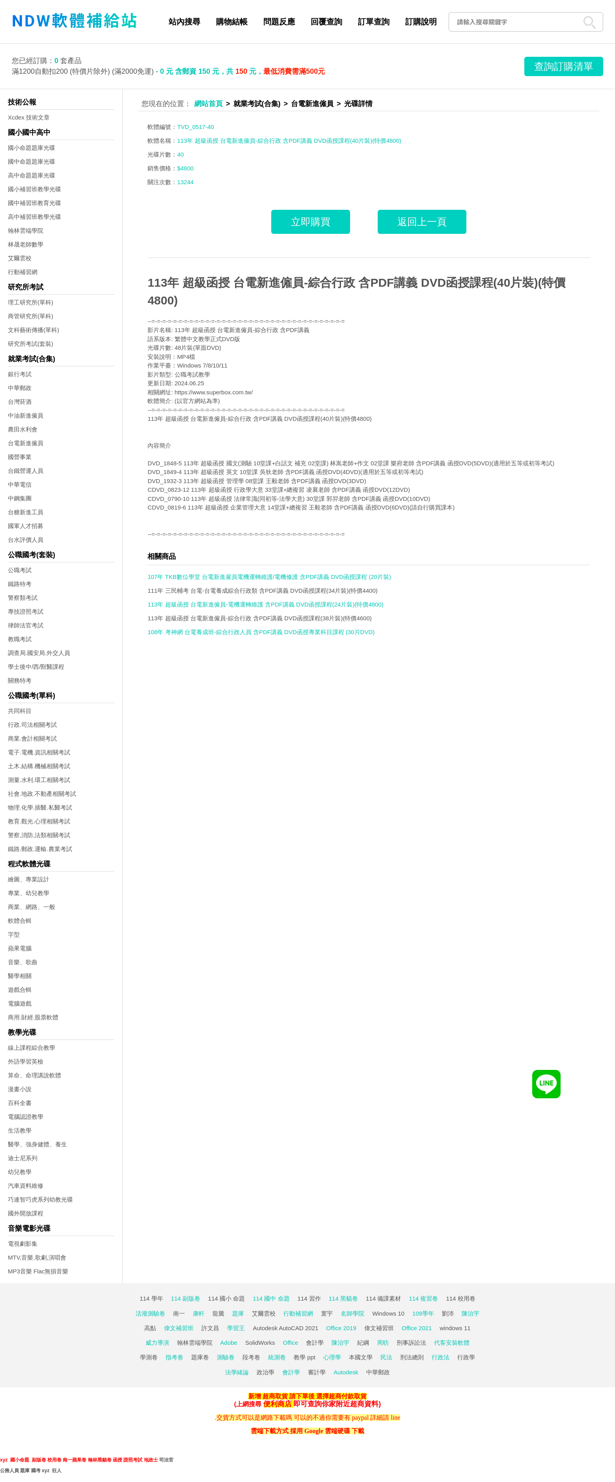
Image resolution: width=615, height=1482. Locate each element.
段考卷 (251, 1357)
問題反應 (279, 21)
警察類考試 (22, 597)
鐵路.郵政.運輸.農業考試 (40, 849)
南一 (179, 1313)
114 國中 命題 (271, 1298)
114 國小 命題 (226, 1298)
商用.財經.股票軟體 (33, 1017)
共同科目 (20, 710)
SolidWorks (260, 1342)
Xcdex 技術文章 (29, 117)
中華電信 (20, 484)
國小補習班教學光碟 (34, 189)
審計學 (317, 1372)
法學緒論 (237, 1372)
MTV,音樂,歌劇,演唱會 (37, 1257)
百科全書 (20, 1102)
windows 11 (455, 1328)
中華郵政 (20, 387)
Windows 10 (388, 1313)
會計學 (315, 1342)
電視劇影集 (22, 1243)
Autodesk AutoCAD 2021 (285, 1328)
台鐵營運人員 (25, 470)
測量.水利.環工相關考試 (39, 779)
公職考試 (20, 570)
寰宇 (327, 1313)
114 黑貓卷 (343, 1298)
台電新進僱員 (25, 443)
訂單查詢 (374, 21)
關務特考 (20, 680)
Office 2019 (341, 1328)
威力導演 (157, 1342)
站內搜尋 (184, 21)
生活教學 (20, 1130)
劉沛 (448, 1313)
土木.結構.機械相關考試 (39, 766)
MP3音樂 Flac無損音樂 (38, 1271)
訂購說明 (421, 21)
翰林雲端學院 (25, 230)
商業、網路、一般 (31, 906)
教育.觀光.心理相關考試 (39, 821)
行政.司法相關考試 (32, 724)
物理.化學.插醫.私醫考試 (40, 807)
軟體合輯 (20, 920)
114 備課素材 (383, 1298)
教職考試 (20, 639)
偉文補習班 (179, 1328)
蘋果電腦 (20, 948)
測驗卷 (226, 1357)
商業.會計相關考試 (32, 738)
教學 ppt (304, 1357)
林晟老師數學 (25, 244)
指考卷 (174, 1357)
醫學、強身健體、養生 (37, 1144)
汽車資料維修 (25, 1185)
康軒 (199, 1313)
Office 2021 (417, 1328)
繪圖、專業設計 (28, 879)
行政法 (440, 1357)
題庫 (238, 1313)
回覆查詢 (326, 21)
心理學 (332, 1357)
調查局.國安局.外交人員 (39, 653)
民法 (386, 1357)
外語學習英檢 (25, 1061)
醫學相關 (20, 975)
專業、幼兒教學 (28, 893)
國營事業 (20, 457)
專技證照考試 (25, 611)
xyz (3, 1460)
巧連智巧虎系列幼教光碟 (40, 1199)
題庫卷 (200, 1357)
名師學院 (352, 1313)
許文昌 (210, 1328)
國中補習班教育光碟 (34, 203)
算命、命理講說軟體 (34, 1075)
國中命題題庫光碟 (31, 161)
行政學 (466, 1357)
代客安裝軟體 (452, 1342)
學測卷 (149, 1357)
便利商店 (277, 1404)
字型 (14, 934)
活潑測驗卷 (150, 1313)
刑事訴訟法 (411, 1342)
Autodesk (346, 1372)
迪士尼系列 (22, 1158)
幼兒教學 (20, 1171)
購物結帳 (232, 21)
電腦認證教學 (25, 1116)
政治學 (265, 1372)
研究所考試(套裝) (30, 343)
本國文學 (361, 1357)
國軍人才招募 (25, 526)
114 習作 (309, 1298)
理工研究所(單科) (30, 302)
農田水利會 (22, 429)
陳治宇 (470, 1313)
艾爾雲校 (20, 258)
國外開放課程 (25, 1213)
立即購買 (310, 221)
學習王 (236, 1328)
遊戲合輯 (20, 989)
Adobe (228, 1342)
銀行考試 (20, 374)
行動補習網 (22, 272)
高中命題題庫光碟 (31, 175)
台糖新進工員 (25, 512)
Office (290, 1342)
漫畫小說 (20, 1089)
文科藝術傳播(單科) (33, 330)
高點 (150, 1328)
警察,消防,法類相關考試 (39, 835)
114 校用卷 (460, 1298)
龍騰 (218, 1313)
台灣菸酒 (20, 401)
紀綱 (363, 1342)
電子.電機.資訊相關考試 (39, 752)
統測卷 (277, 1357)
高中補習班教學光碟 (34, 216)
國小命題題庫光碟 (31, 147)
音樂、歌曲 (22, 962)
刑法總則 (412, 1357)
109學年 (423, 1313)
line (395, 1417)
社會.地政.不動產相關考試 (42, 793)
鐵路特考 (20, 583)
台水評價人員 (25, 539)
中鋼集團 (20, 498)
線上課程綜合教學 (31, 1047)
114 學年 (151, 1298)
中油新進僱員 (25, 415)
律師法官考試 (25, 625)
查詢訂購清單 (563, 66)
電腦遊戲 (20, 1003)
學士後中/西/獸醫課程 (36, 666)
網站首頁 (208, 104)
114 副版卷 (185, 1298)
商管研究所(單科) (30, 316)
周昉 (383, 1342)
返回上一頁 (422, 221)
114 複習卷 (423, 1298)
